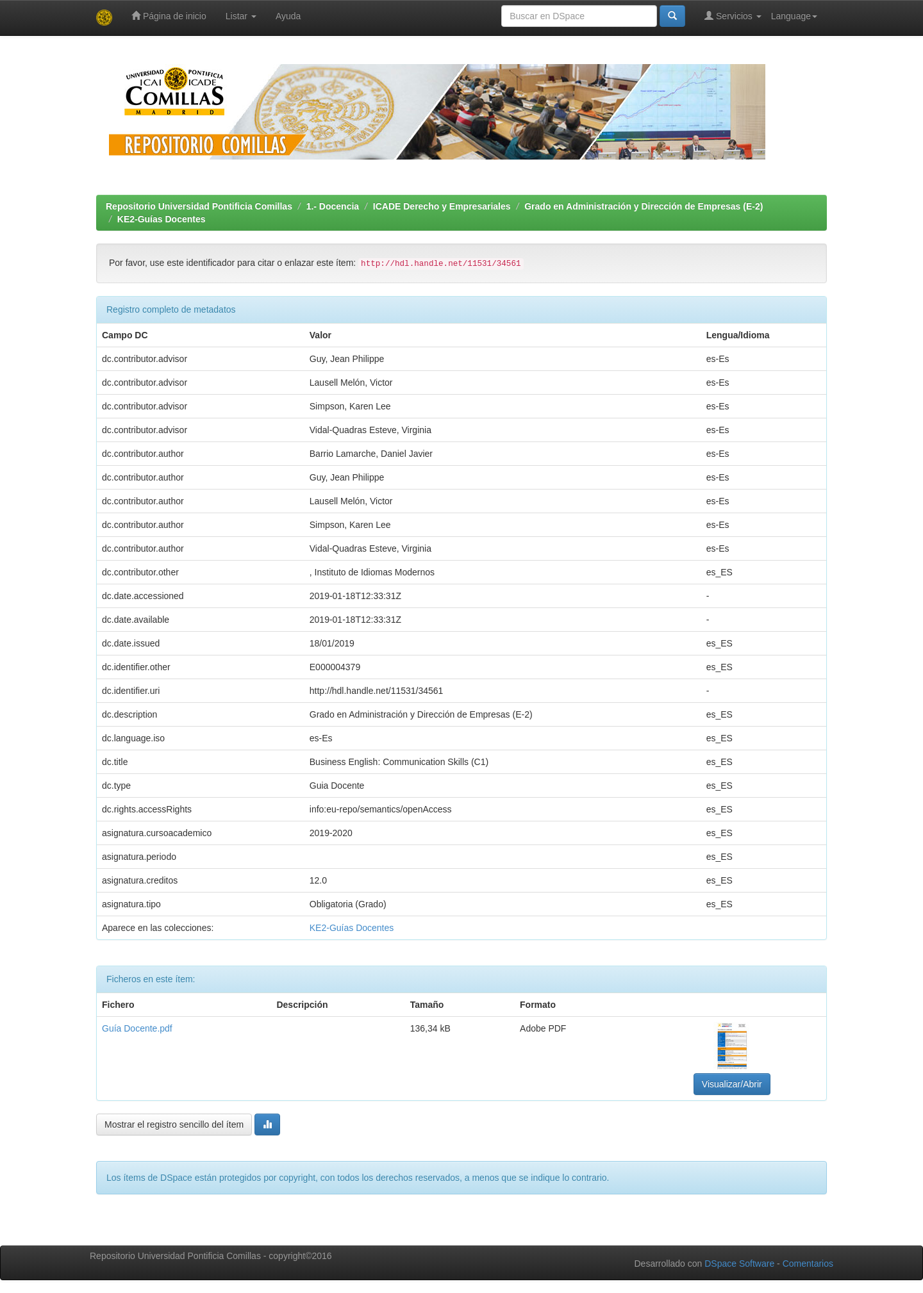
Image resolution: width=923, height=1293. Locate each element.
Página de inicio (168, 15)
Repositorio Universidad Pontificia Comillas (199, 206)
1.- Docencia (332, 206)
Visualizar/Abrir (732, 1084)
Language (794, 16)
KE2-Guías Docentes (161, 219)
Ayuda (288, 16)
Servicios (732, 15)
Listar (241, 16)
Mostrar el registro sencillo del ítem (174, 1124)
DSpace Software (739, 1263)
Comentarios (808, 1263)
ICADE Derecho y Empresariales (442, 206)
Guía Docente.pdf (137, 1028)
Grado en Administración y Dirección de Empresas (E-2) (643, 206)
